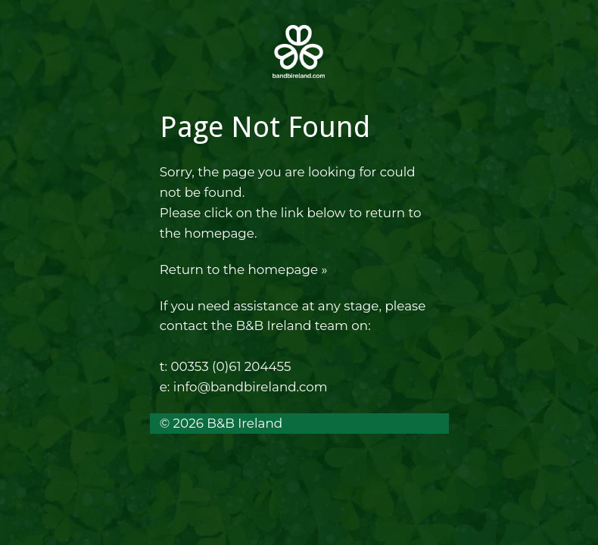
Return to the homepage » (244, 269)
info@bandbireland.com (250, 386)
